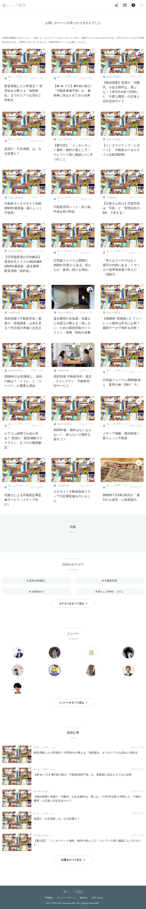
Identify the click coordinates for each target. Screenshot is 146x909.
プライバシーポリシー (66, 898)
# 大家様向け (36, 591)
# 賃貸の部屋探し (36, 580)
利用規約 (49, 898)
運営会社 (84, 898)
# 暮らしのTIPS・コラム (109, 591)
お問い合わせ (97, 898)
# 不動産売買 (109, 580)
